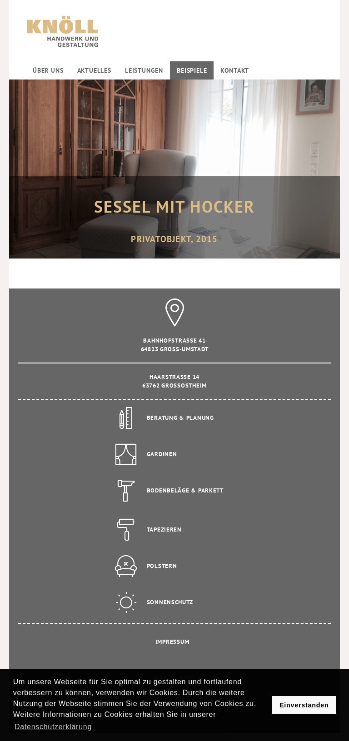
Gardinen (162, 454)
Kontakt (234, 70)
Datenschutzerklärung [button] (53, 727)
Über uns (48, 70)
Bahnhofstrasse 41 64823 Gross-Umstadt (175, 336)
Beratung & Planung (180, 418)
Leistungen (144, 70)
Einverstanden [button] (304, 705)
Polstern (162, 566)
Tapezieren (164, 529)
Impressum (172, 642)
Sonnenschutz (170, 602)
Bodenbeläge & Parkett (185, 490)
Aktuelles (94, 70)
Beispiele (192, 70)
